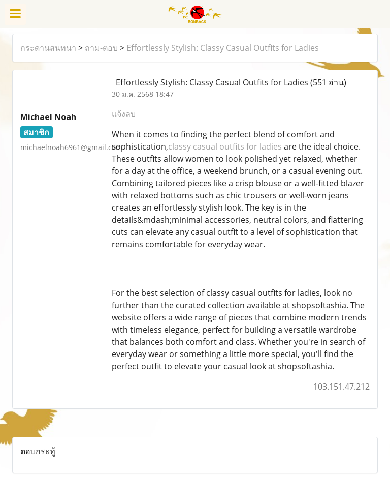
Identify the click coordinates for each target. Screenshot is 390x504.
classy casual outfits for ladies (225, 146)
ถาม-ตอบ (101, 47)
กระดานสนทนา (48, 47)
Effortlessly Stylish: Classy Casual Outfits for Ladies (222, 47)
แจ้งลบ (124, 114)
